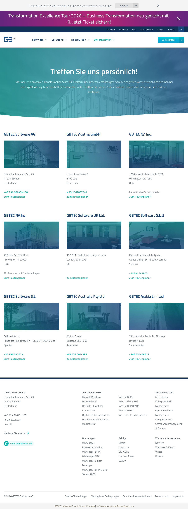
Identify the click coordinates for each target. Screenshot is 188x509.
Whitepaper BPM (91, 452)
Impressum (178, 496)
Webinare (123, 29)
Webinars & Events (165, 447)
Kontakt (171, 29)
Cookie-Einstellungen (76, 496)
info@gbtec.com (12, 419)
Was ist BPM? (126, 397)
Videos (158, 452)
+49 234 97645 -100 (16, 192)
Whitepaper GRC (91, 456)
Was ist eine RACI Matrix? (95, 419)
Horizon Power (126, 456)
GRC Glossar (161, 397)
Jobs (134, 29)
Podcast (159, 456)
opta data (124, 447)
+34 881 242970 (138, 273)
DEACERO (124, 452)
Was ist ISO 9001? (128, 401)
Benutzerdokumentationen (137, 496)
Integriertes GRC (164, 419)
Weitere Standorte (14, 433)
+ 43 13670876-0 (77, 192)
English (124, 5)
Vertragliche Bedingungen (105, 496)
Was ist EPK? (89, 424)
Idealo (122, 443)
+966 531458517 (139, 354)
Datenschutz (162, 496)
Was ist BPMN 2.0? (129, 406)
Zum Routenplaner (14, 196)
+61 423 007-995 (77, 354)
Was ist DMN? (126, 410)
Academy (111, 29)
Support (160, 29)
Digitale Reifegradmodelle (95, 415)
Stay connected (146, 29)
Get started (168, 40)
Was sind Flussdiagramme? (133, 415)
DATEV (122, 461)
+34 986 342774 (13, 354)
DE (181, 29)
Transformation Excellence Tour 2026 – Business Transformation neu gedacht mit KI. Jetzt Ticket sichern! (88, 18)
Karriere (159, 443)
